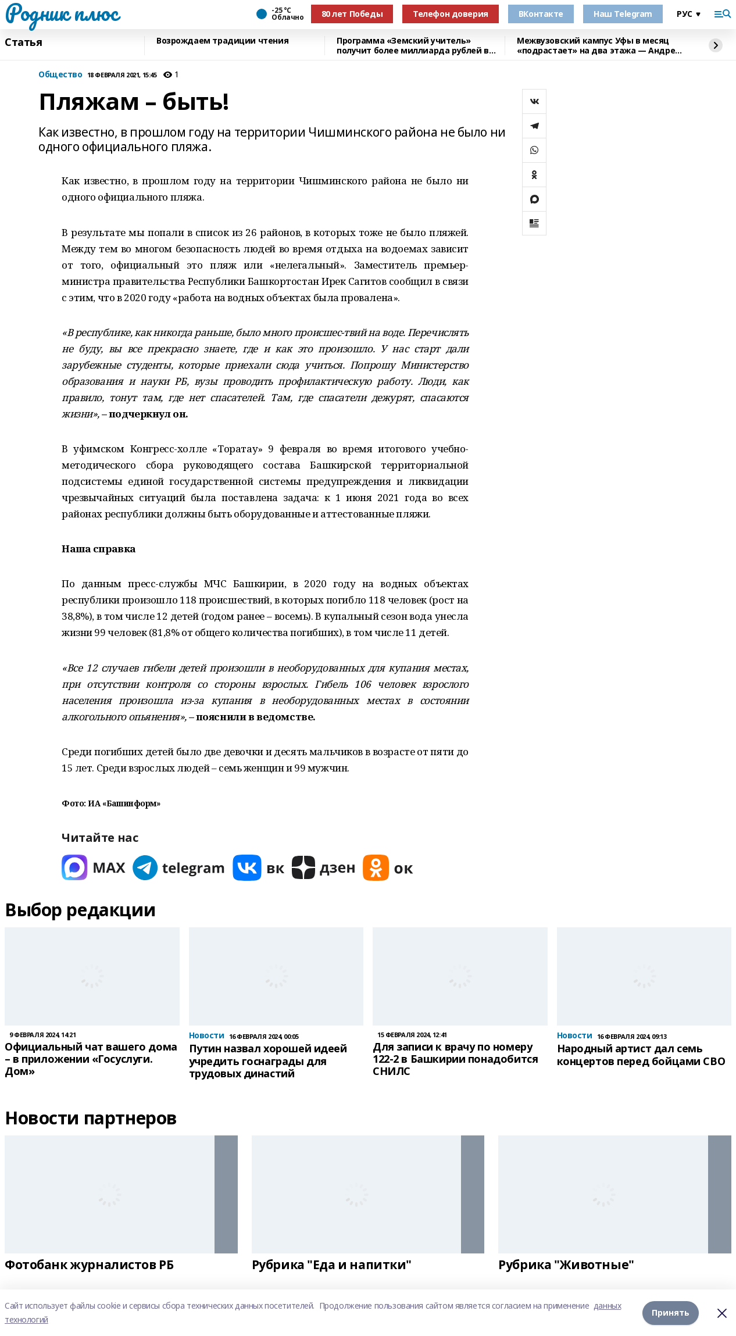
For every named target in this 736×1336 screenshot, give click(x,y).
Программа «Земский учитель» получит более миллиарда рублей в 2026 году (413, 45)
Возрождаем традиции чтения (222, 41)
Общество (60, 75)
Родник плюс (61, 12)
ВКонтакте (541, 13)
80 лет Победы (352, 13)
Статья (23, 42)
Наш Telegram (623, 13)
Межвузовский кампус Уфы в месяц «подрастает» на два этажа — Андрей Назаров (599, 45)
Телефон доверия (450, 13)
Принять (670, 1312)
